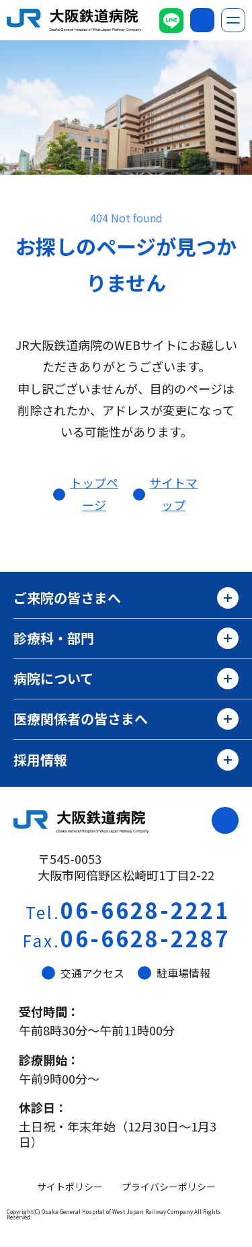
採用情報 (126, 760)
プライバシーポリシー (169, 1186)
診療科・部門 (126, 638)
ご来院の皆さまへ (126, 598)
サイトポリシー (70, 1186)
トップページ (94, 493)
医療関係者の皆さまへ (126, 719)
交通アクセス (83, 973)
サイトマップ (173, 493)
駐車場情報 (174, 973)
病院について (126, 678)
